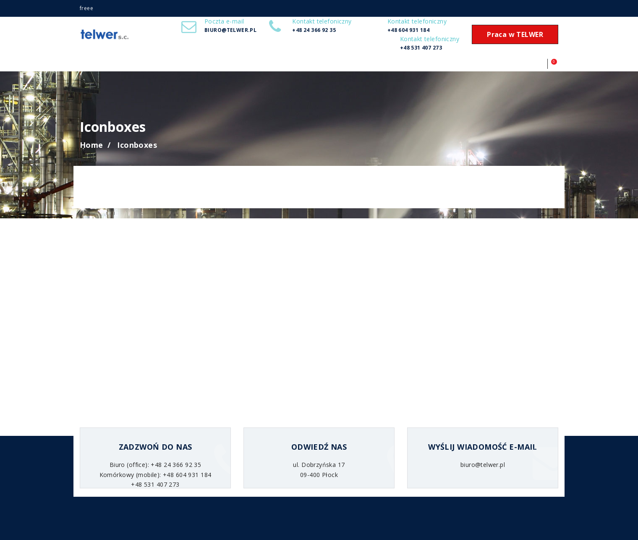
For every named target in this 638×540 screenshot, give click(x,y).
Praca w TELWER (515, 34)
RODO (154, 65)
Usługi (117, 65)
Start (99, 65)
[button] (543, 64)
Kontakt (172, 65)
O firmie (80, 65)
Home (91, 145)
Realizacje (135, 65)
